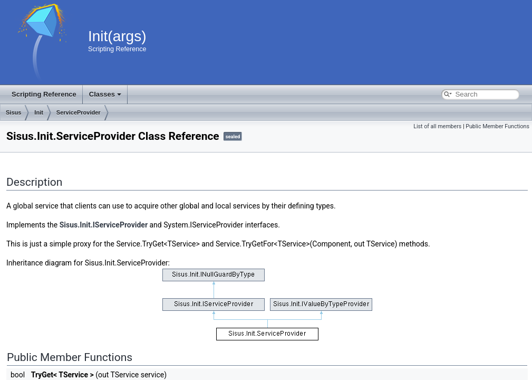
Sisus (13, 112)
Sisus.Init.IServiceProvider (104, 225)
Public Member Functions (497, 126)
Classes (105, 94)
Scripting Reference (44, 94)
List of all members (437, 126)
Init (38, 112)
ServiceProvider (78, 112)
